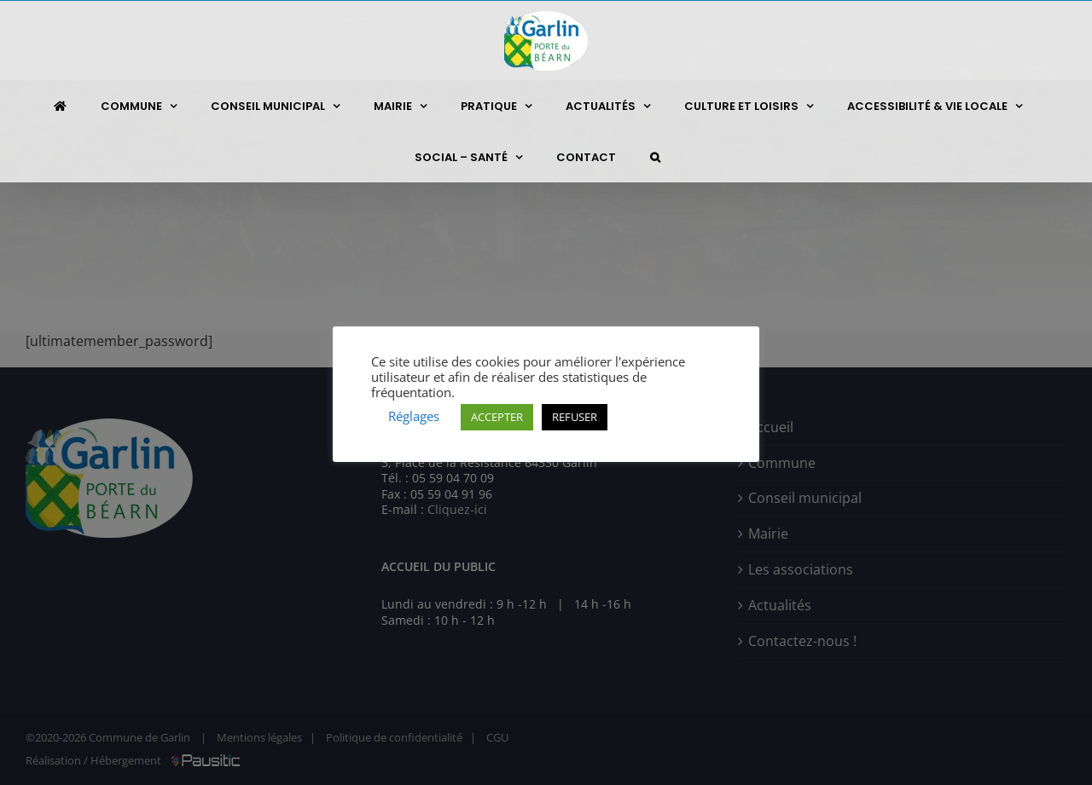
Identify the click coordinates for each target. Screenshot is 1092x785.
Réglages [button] (413, 415)
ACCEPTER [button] (497, 416)
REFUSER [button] (574, 416)
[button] (655, 156)
